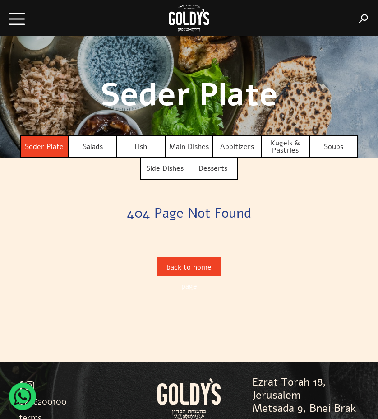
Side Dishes (165, 168)
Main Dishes (189, 147)
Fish (140, 147)
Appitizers (237, 147)
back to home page (189, 269)
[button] (27, 18)
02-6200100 (43, 402)
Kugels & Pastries (285, 146)
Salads (93, 147)
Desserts (212, 168)
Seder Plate (44, 147)
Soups (333, 147)
